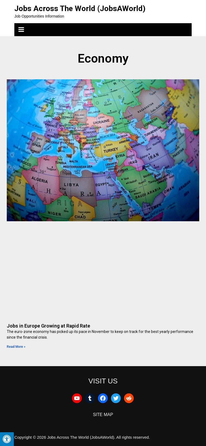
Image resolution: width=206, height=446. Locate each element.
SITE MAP (103, 414)
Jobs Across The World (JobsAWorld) (79, 8)
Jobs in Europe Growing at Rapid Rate (48, 326)
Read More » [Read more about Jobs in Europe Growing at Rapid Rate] (16, 347)
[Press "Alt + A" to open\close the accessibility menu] (7, 439)
